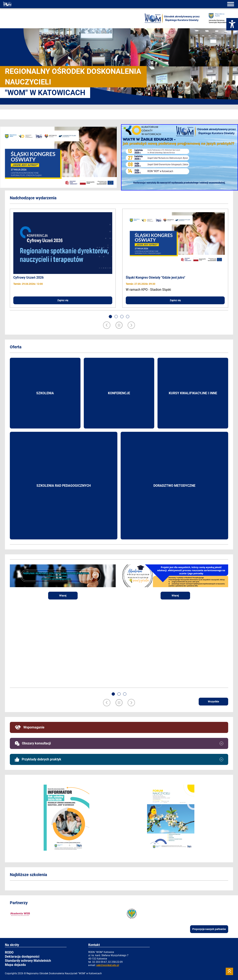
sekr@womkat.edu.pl (107, 965)
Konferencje (119, 393)
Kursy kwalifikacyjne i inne (193, 393)
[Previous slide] (106, 325)
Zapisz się (62, 300)
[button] (110, 316)
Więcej (62, 595)
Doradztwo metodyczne (174, 486)
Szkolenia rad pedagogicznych (63, 486)
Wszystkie (213, 701)
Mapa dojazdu (15, 965)
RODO (9, 952)
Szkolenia (45, 393)
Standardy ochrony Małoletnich (28, 961)
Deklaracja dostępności (22, 956)
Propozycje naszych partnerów (209, 929)
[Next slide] (131, 325)
